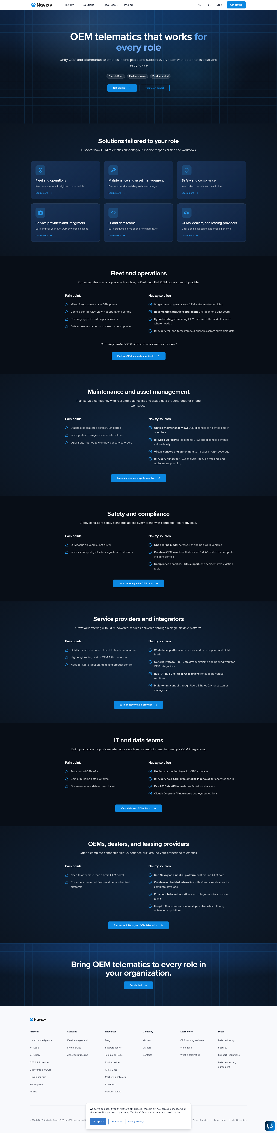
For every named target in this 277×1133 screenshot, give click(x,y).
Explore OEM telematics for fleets (138, 356)
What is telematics (190, 1054)
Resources (110, 5)
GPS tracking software (192, 1040)
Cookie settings (239, 1120)
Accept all (98, 1121)
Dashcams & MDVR (40, 1069)
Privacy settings (136, 1121)
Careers (147, 1047)
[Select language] (199, 5)
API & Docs (111, 1069)
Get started (236, 4)
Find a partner (112, 1062)
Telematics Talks (114, 1054)
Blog (107, 1040)
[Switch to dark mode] (209, 5)
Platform (70, 5)
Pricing (128, 5)
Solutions (90, 5)
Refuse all (116, 1121)
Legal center (220, 1120)
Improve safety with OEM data (138, 583)
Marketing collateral (115, 1076)
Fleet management (77, 1040)
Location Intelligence (41, 1040)
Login (219, 4)
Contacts (147, 1054)
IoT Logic (34, 1047)
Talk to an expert (154, 87)
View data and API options (138, 808)
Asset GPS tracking (77, 1054)
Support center (113, 1047)
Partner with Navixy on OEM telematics (138, 925)
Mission (147, 1040)
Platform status (113, 1091)
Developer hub (38, 1076)
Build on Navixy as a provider (138, 704)
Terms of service (200, 1120)
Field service (74, 1047)
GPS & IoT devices (39, 1062)
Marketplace (36, 1084)
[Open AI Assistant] (270, 1126)
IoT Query (35, 1054)
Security (222, 1047)
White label (186, 1047)
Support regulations (229, 1054)
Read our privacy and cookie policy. (161, 1112)
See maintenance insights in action (138, 478)
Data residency (226, 1040)
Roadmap (110, 1084)
